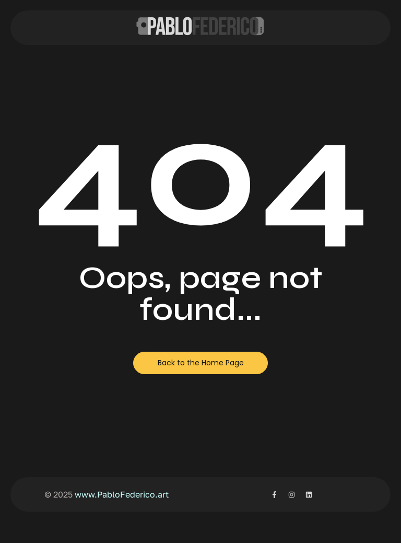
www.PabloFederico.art (122, 494)
